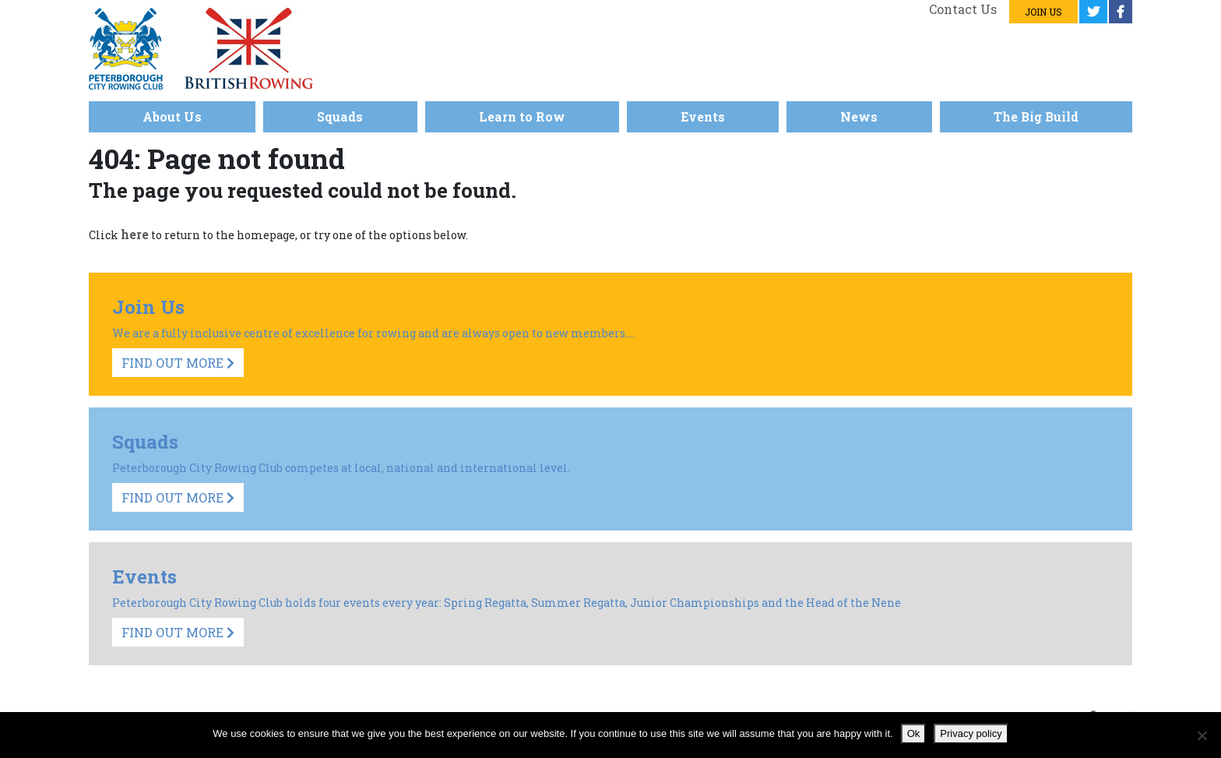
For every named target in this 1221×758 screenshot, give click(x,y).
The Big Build (1036, 116)
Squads (340, 116)
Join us (1043, 11)
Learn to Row (522, 116)
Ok (913, 733)
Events (703, 116)
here (135, 234)
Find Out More (177, 362)
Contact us (963, 9)
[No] (1201, 735)
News (859, 116)
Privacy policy (970, 733)
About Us (172, 116)
